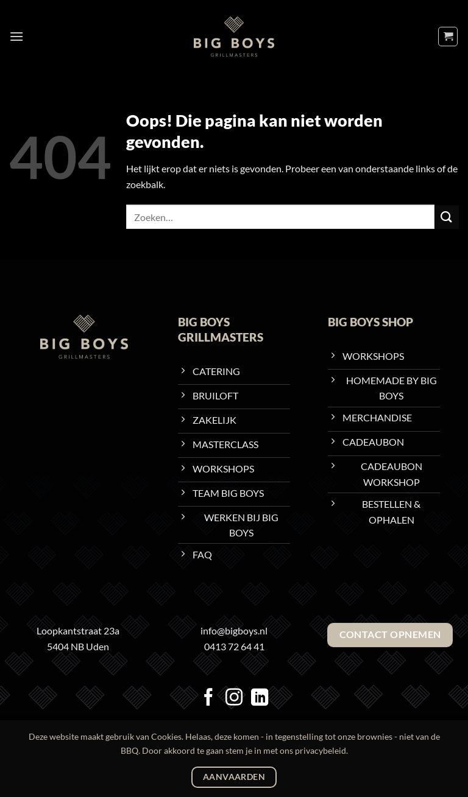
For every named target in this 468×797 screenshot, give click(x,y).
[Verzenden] (446, 217)
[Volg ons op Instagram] (234, 698)
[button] (16, 36)
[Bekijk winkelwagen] (448, 36)
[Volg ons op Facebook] (208, 698)
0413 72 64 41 (234, 646)
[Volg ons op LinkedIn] (259, 698)
